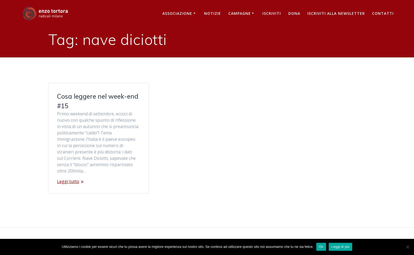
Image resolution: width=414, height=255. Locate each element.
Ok (321, 247)
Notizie (212, 13)
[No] (407, 246)
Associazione (177, 13)
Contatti (383, 13)
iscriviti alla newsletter (336, 13)
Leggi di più (340, 247)
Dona (294, 13)
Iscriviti (271, 13)
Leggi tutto (68, 181)
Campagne (239, 13)
